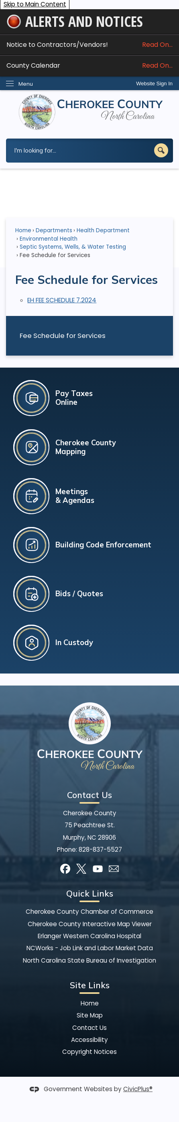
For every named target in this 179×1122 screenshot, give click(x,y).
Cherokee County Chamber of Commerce (89, 911)
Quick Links (89, 893)
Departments (54, 230)
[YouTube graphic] (98, 869)
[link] (154, 83)
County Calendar (89, 65)
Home (23, 230)
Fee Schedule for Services (63, 335)
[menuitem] (89, 335)
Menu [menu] (25, 84)
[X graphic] (81, 869)
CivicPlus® (138, 1089)
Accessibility (89, 1040)
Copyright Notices (89, 1052)
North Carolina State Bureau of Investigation (89, 960)
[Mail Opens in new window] (114, 869)
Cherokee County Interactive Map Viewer (90, 924)
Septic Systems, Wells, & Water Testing (73, 247)
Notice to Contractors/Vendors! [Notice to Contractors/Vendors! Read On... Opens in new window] (89, 44)
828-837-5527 (100, 849)
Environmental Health (48, 239)
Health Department (103, 230)
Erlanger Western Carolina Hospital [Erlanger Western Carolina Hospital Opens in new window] (89, 936)
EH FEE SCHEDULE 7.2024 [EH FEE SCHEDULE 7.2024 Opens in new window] (61, 300)
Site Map (90, 1015)
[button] (161, 150)
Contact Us (89, 1027)
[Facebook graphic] (65, 869)
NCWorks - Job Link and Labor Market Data (89, 948)
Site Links (90, 985)
